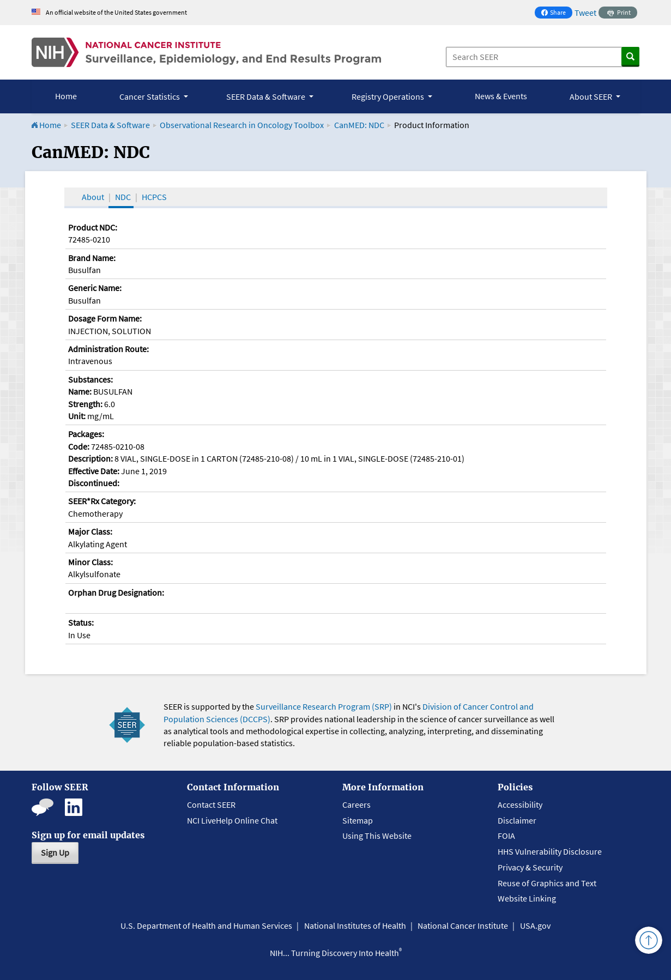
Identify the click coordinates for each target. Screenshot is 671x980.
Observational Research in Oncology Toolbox (242, 124)
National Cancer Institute (463, 925)
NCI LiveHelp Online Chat (232, 820)
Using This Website (377, 835)
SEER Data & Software (110, 124)
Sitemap (357, 820)
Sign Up (55, 852)
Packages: (86, 433)
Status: (81, 622)
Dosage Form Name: (105, 318)
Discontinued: (93, 482)
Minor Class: (90, 561)
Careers (356, 804)
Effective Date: (93, 470)
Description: (90, 458)
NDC (123, 196)
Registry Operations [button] (389, 96)
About (93, 196)
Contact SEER (211, 804)
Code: (78, 446)
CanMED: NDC (359, 124)
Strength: (85, 403)
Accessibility (520, 804)
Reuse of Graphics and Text (547, 883)
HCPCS (154, 196)
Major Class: (90, 531)
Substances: (90, 379)
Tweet (585, 12)
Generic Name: (95, 287)
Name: (80, 391)
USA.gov (535, 925)
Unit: (77, 415)
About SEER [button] (592, 96)
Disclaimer (517, 820)
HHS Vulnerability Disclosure (550, 851)
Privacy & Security (530, 867)
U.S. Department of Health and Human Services (206, 925)
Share (556, 13)
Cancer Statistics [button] (150, 96)
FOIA (506, 835)
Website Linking (527, 898)
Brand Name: (92, 257)
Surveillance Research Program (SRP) (324, 706)
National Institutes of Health (355, 925)
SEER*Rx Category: (102, 500)
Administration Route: (108, 348)
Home (66, 95)
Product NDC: (92, 227)
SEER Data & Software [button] (266, 96)
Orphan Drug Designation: (116, 592)
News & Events (501, 95)
